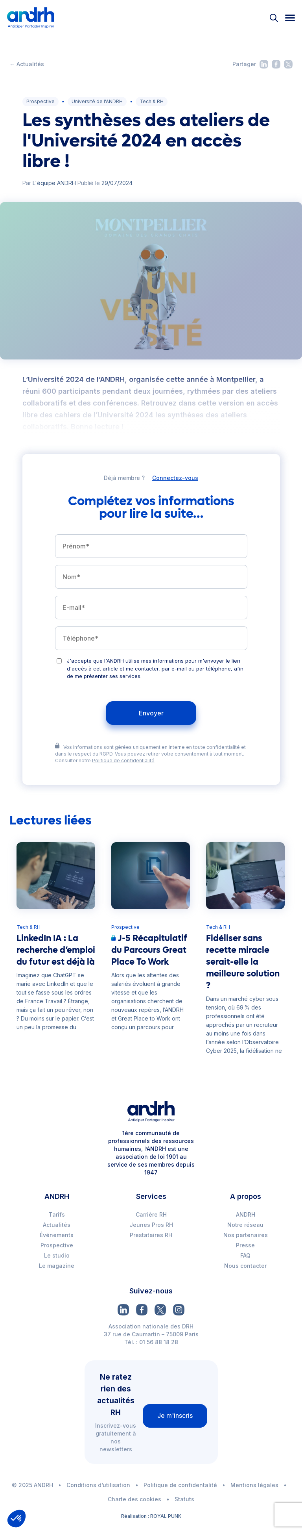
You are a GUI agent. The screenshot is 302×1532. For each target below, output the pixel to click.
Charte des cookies (134, 1499)
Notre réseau (245, 1224)
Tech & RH (152, 101)
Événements (57, 1235)
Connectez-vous (175, 478)
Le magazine (56, 1265)
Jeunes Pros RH (151, 1224)
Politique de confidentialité (123, 760)
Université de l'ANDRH (97, 101)
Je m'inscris (175, 1415)
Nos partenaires (245, 1235)
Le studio (57, 1255)
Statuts (184, 1499)
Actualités (56, 1224)
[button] (16, 1518)
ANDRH (245, 1214)
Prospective (40, 101)
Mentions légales (254, 1485)
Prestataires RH (151, 1235)
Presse (245, 1245)
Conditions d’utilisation (98, 1485)
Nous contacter (245, 1265)
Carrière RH (151, 1214)
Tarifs (57, 1214)
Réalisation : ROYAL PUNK (151, 1516)
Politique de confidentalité (180, 1485)
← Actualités (26, 64)
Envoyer (151, 713)
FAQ (245, 1255)
